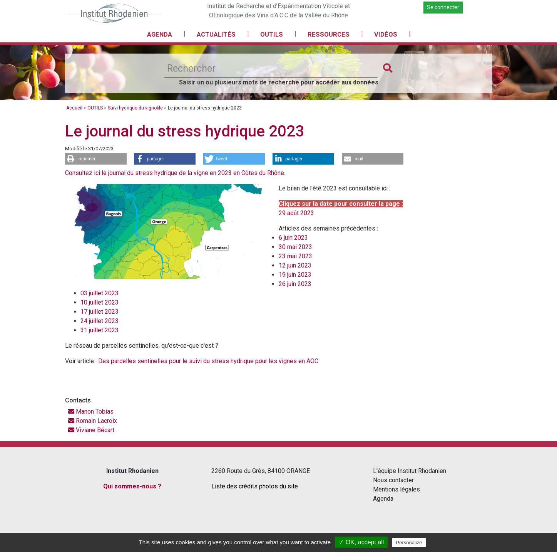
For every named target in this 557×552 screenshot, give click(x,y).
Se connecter (443, 7)
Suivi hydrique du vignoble (135, 108)
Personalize (409, 542)
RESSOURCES (329, 34)
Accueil (74, 108)
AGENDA (159, 34)
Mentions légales (396, 489)
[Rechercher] (271, 68)
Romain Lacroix (92, 420)
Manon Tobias (91, 411)
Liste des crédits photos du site (254, 486)
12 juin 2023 (295, 265)
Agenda (383, 498)
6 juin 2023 (293, 237)
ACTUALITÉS (216, 34)
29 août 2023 (296, 213)
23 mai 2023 (295, 256)
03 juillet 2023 (99, 293)
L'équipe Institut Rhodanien (409, 471)
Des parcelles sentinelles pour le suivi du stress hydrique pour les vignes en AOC (208, 361)
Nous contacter (393, 480)
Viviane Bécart (91, 430)
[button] (96, 159)
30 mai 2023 (295, 247)
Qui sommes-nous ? (132, 486)
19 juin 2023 (295, 274)
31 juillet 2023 (99, 330)
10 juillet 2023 (99, 302)
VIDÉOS (385, 34)
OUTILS (271, 34)
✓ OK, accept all (361, 542)
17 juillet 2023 (99, 311)
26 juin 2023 (295, 284)
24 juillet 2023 (99, 321)
